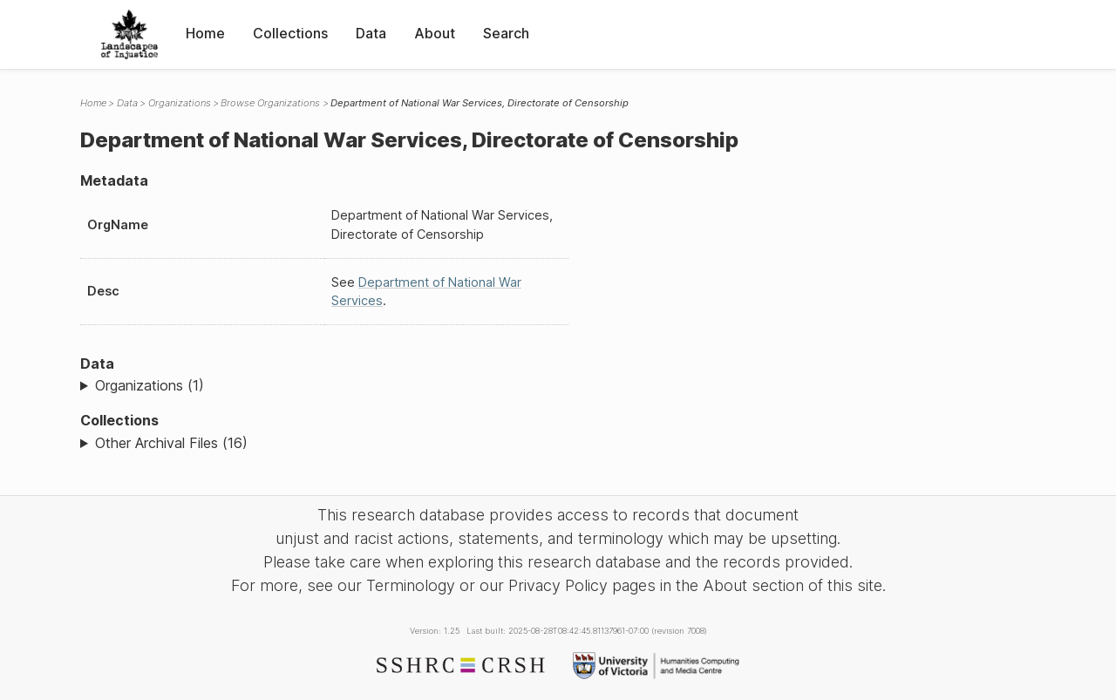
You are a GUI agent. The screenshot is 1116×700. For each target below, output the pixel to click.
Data (371, 33)
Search (506, 33)
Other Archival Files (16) (171, 443)
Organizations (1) (149, 385)
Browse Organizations (270, 103)
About (434, 33)
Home (205, 33)
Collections (290, 33)
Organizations (179, 103)
